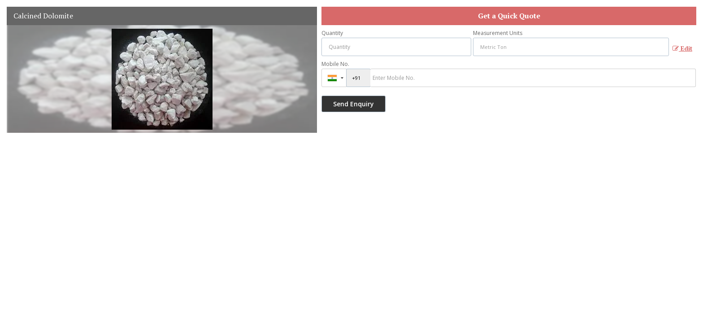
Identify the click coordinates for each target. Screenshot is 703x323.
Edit (682, 48)
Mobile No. (335, 64)
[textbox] (571, 47)
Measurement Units (497, 33)
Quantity (332, 33)
